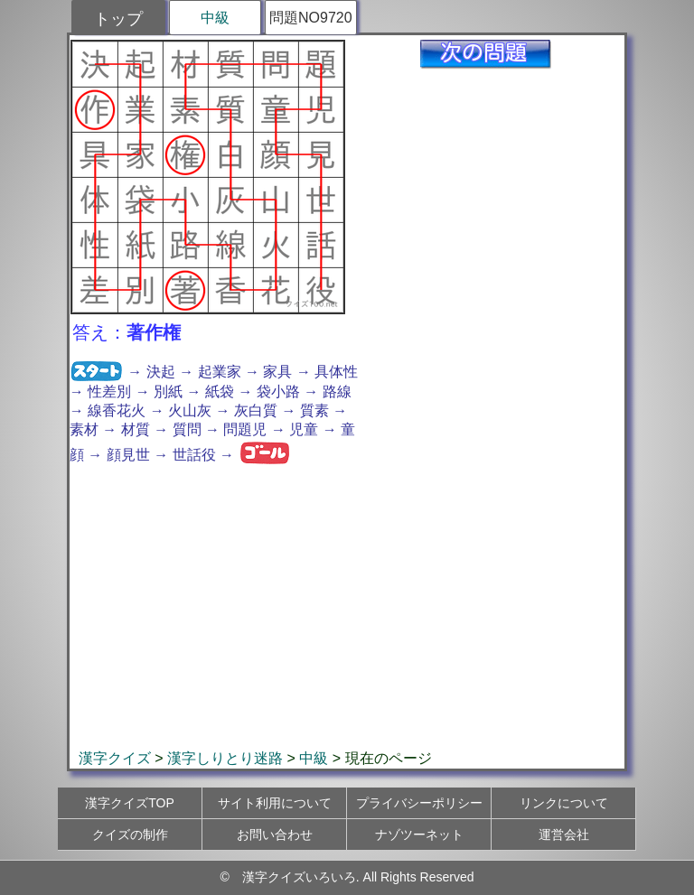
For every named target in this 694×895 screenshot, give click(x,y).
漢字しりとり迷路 (225, 758)
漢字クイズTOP (129, 803)
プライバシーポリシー (419, 803)
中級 (215, 17)
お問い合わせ (275, 834)
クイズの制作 (130, 834)
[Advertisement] (347, 606)
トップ (118, 19)
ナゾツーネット (419, 834)
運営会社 (564, 834)
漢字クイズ (115, 758)
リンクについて (564, 803)
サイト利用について (275, 803)
